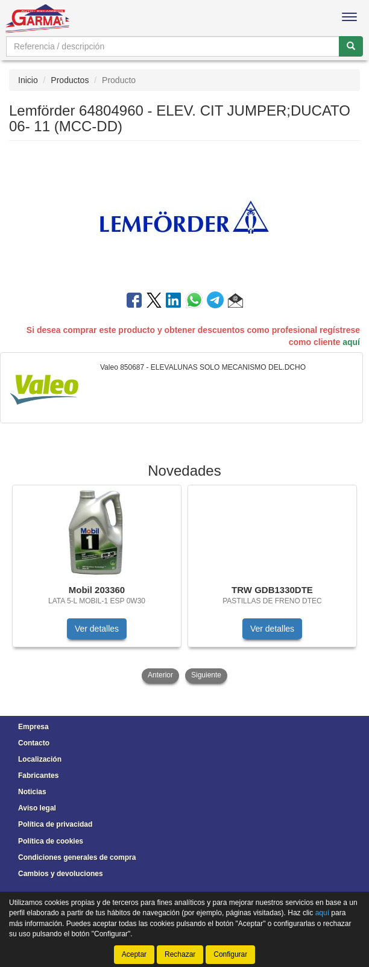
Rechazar (180, 954)
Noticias (32, 792)
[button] (235, 302)
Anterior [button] (160, 675)
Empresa (33, 727)
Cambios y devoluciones (60, 873)
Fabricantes (38, 775)
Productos (70, 80)
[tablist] (184, 585)
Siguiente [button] (206, 675)
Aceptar (134, 954)
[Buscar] (351, 46)
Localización (40, 759)
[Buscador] (172, 46)
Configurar (230, 954)
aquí (351, 342)
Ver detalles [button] (97, 628)
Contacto (33, 743)
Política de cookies (50, 841)
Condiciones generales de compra (77, 857)
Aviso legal (37, 808)
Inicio (28, 80)
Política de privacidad (55, 824)
